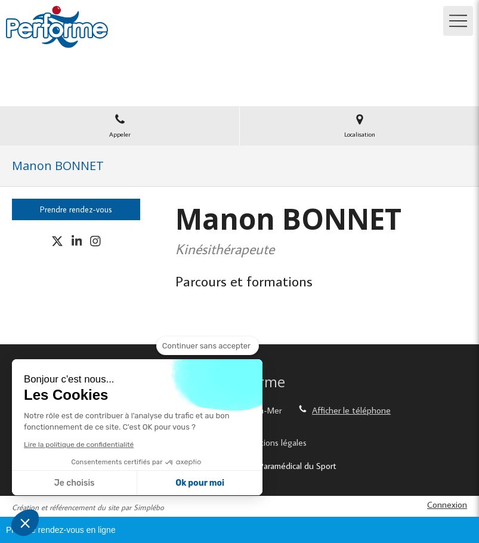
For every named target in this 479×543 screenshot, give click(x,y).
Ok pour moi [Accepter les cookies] (199, 483)
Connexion (447, 504)
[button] (25, 522)
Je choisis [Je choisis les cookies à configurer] (74, 483)
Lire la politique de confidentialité (79, 444)
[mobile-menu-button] (458, 21)
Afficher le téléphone (351, 410)
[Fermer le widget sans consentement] (207, 346)
